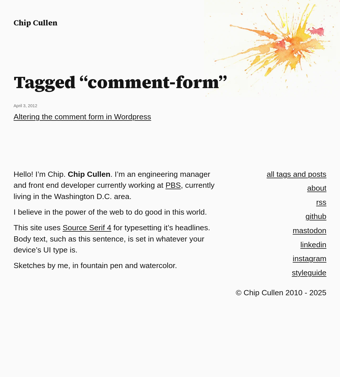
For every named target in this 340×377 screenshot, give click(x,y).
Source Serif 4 (87, 227)
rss (321, 202)
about (316, 188)
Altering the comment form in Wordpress (82, 116)
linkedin (313, 244)
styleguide (309, 272)
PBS (173, 185)
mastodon (309, 230)
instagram (309, 258)
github (315, 216)
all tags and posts (296, 174)
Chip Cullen (35, 22)
